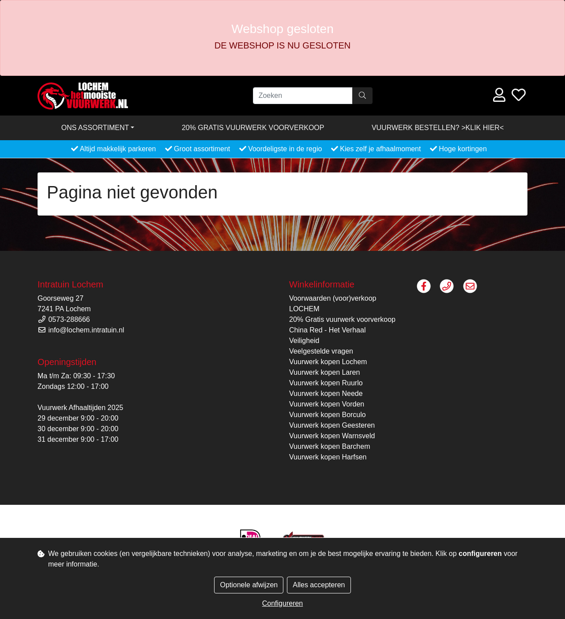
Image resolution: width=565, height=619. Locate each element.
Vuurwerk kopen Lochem (328, 361)
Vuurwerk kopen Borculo (327, 414)
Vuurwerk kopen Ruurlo (326, 383)
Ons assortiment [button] (95, 127)
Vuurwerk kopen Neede (326, 393)
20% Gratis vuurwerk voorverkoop (253, 127)
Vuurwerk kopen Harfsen (328, 457)
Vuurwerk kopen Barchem (329, 446)
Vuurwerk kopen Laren (324, 372)
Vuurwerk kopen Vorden (326, 404)
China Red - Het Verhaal (327, 330)
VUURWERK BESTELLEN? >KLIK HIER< (438, 127)
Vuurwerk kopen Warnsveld (332, 436)
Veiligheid (304, 340)
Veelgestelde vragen (321, 351)
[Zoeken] (303, 95)
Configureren (282, 603)
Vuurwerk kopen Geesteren (332, 425)
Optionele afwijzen (249, 585)
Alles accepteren (319, 585)
